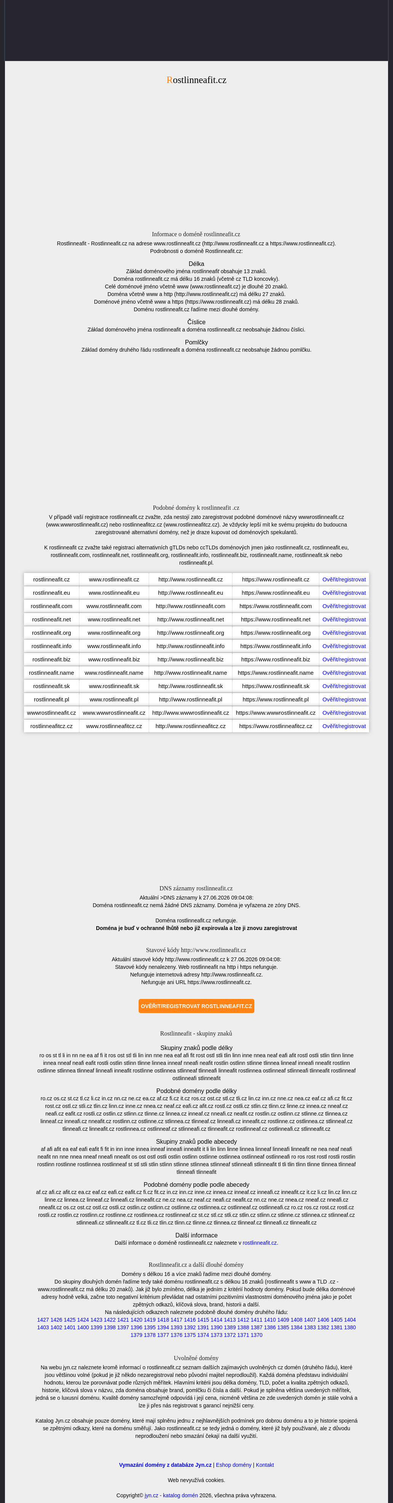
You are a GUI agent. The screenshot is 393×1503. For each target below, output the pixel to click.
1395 (150, 1327)
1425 (69, 1320)
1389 (230, 1327)
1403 (43, 1327)
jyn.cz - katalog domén (171, 1495)
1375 (190, 1335)
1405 (336, 1320)
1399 (96, 1327)
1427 (43, 1320)
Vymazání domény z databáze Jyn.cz (165, 1465)
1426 (56, 1320)
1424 (83, 1320)
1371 (243, 1335)
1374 (203, 1335)
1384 (296, 1327)
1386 (270, 1327)
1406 (323, 1320)
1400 (83, 1327)
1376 (176, 1335)
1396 (136, 1327)
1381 (336, 1327)
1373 (216, 1335)
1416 (190, 1320)
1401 (69, 1327)
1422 (110, 1320)
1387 (256, 1327)
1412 (243, 1320)
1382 (323, 1327)
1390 (216, 1327)
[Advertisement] (196, 156)
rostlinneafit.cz (259, 1243)
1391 (203, 1327)
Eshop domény (233, 1465)
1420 (136, 1320)
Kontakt (265, 1465)
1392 (190, 1327)
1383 (310, 1327)
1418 (163, 1320)
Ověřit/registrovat (344, 579)
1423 (96, 1320)
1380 (350, 1327)
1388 (243, 1327)
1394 (163, 1327)
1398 (110, 1327)
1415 (203, 1320)
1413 (230, 1320)
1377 (163, 1335)
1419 (150, 1320)
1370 (256, 1335)
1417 (176, 1320)
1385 (283, 1327)
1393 (176, 1327)
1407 (310, 1320)
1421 (123, 1320)
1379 (136, 1335)
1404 (350, 1320)
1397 (123, 1327)
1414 (216, 1320)
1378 (150, 1335)
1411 (256, 1320)
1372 (230, 1335)
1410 (270, 1320)
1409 (283, 1320)
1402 (56, 1327)
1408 (296, 1320)
